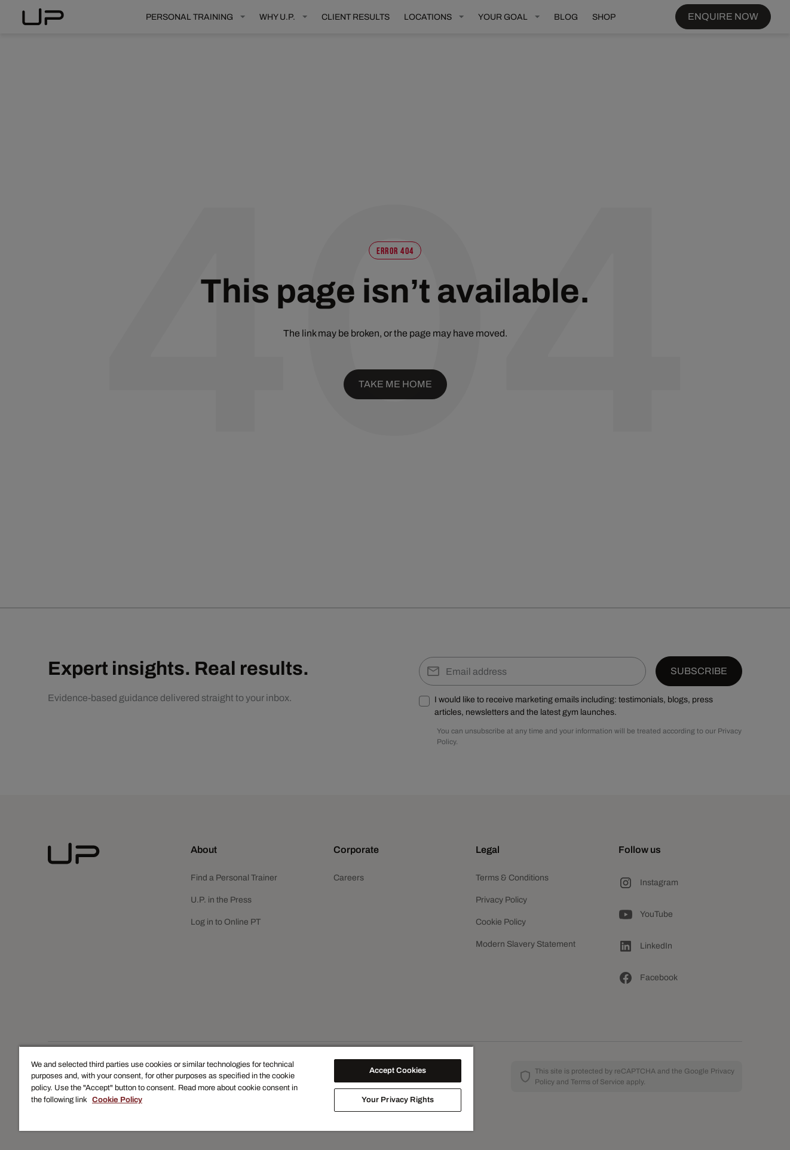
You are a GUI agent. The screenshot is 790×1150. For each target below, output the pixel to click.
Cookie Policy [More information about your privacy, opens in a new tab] (117, 1100)
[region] (246, 1088)
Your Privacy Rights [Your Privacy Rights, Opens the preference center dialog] (398, 1100)
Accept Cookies (398, 1070)
